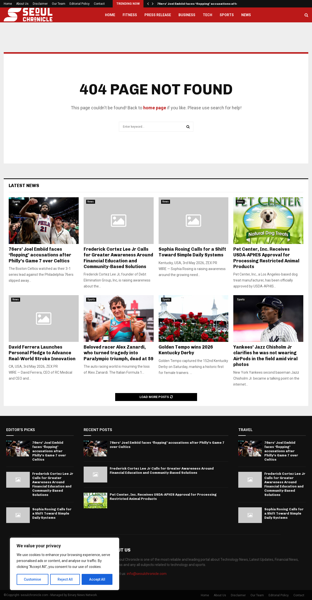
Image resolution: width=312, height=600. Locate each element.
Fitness (130, 15)
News (246, 15)
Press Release (157, 15)
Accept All (97, 579)
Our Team (58, 3)
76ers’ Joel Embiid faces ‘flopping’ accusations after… (200, 3)
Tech (207, 15)
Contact (99, 3)
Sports (227, 15)
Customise (32, 579)
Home (8, 3)
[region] (64, 564)
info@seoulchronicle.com (147, 574)
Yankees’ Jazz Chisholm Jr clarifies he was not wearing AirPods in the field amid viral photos (265, 355)
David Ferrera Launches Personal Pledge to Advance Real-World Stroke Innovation (42, 352)
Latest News (24, 185)
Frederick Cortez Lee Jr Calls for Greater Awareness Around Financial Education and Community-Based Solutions (118, 257)
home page (154, 107)
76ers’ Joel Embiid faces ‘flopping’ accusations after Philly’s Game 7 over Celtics (40, 255)
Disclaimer (40, 3)
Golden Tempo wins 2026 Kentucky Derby (186, 350)
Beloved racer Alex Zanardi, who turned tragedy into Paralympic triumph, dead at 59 (118, 352)
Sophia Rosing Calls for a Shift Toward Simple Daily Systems (192, 252)
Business (186, 15)
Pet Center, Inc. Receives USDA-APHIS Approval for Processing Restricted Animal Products (266, 257)
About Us (22, 3)
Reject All (65, 579)
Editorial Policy (79, 3)
